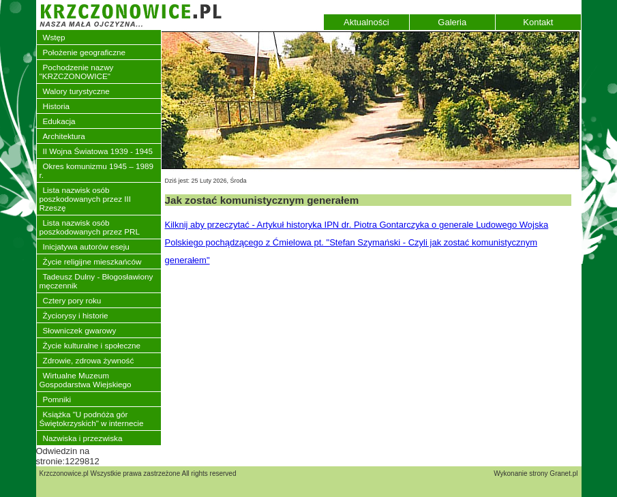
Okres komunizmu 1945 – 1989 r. (96, 170)
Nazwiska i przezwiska (83, 438)
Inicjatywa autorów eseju (86, 246)
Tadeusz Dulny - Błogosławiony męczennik (96, 281)
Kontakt (538, 22)
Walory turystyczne (76, 91)
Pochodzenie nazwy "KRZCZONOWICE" (77, 71)
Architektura (64, 136)
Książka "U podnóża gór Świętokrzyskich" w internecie (92, 418)
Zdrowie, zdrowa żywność (88, 360)
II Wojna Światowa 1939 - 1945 (98, 151)
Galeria (452, 22)
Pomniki (57, 399)
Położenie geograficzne (84, 52)
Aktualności (366, 22)
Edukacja (59, 121)
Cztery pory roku (72, 300)
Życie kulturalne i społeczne (92, 345)
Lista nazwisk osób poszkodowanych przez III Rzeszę (85, 198)
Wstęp (54, 37)
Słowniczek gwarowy (80, 330)
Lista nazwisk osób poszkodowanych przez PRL (90, 227)
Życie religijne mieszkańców (92, 261)
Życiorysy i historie (75, 315)
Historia (56, 106)
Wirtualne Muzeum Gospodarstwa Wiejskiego (86, 380)
